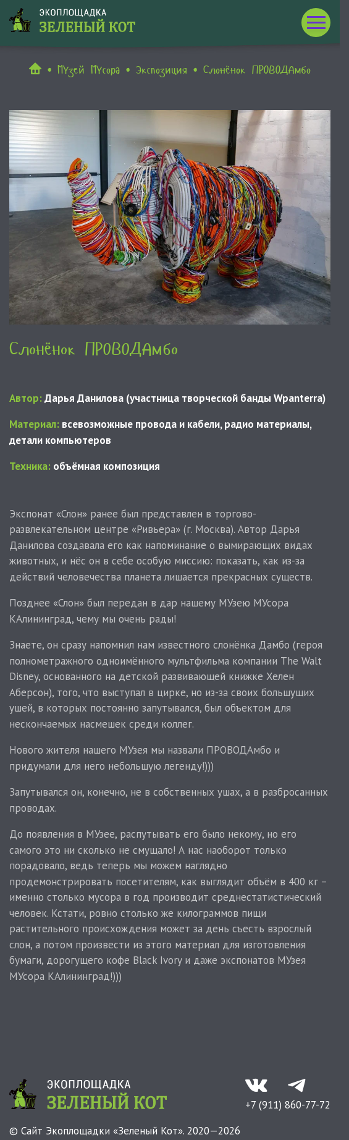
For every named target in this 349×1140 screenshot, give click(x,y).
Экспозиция (161, 69)
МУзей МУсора (88, 69)
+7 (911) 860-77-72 (287, 1105)
